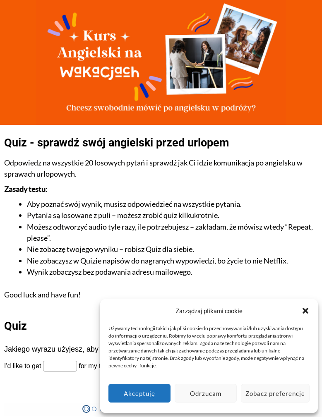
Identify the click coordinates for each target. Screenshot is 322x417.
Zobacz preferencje (275, 393)
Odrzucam (205, 393)
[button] (305, 311)
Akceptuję (139, 393)
